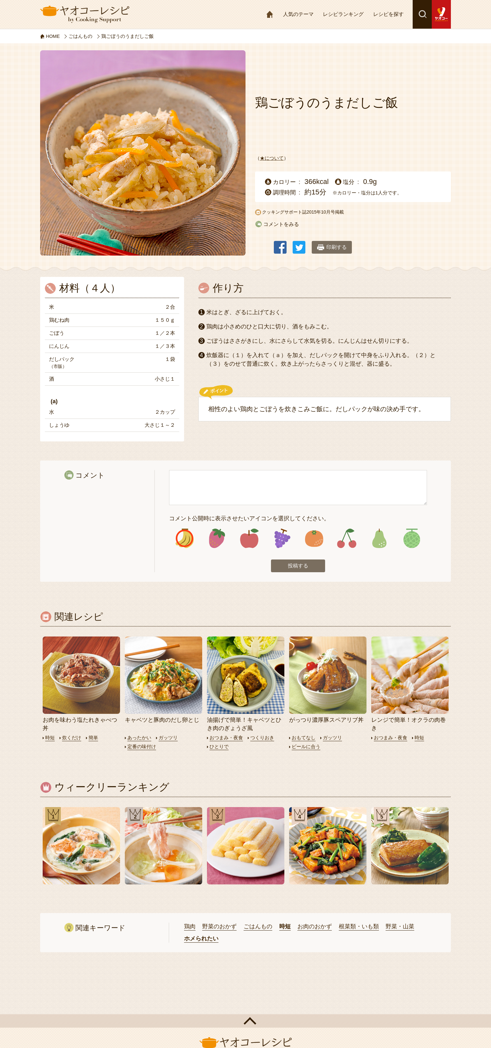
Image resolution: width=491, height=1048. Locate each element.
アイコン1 (184, 539)
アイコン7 (379, 539)
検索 (422, 14)
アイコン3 (249, 539)
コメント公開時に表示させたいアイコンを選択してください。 (249, 518)
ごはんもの (258, 927)
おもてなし (304, 738)
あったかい (139, 738)
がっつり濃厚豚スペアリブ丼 (326, 721)
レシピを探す (388, 14)
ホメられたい (201, 939)
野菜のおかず (219, 927)
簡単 (93, 738)
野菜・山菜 (400, 927)
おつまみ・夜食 (226, 738)
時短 (50, 738)
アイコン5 (314, 539)
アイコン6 (346, 539)
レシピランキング (343, 14)
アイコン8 (411, 539)
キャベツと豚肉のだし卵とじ (162, 721)
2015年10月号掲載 (325, 212)
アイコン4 (281, 539)
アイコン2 (217, 539)
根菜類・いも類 (359, 927)
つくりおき (262, 738)
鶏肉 (190, 927)
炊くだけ (71, 738)
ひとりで (219, 747)
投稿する (298, 566)
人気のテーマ (298, 14)
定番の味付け (141, 747)
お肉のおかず (314, 927)
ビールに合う (306, 747)
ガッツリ (168, 738)
